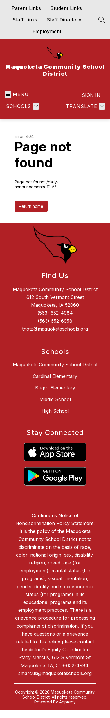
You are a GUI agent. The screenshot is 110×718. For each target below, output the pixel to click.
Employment (47, 31)
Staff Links (24, 20)
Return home (31, 206)
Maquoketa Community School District (55, 364)
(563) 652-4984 (55, 313)
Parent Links (26, 8)
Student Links (66, 8)
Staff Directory (64, 20)
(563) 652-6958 (55, 321)
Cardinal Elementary (55, 376)
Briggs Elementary (55, 388)
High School (55, 411)
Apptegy (67, 701)
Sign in (91, 95)
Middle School (55, 399)
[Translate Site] (84, 106)
